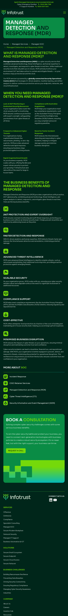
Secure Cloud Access (11, 560)
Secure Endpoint (9, 556)
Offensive (7, 512)
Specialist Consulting (11, 523)
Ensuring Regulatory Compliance (15, 585)
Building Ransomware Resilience (15, 574)
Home (6, 44)
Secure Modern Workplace (13, 531)
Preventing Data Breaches (13, 578)
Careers (6, 607)
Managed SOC (37, 44)
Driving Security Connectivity (14, 582)
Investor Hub (8, 611)
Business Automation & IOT (13, 542)
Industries (7, 593)
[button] (64, 12)
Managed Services (20, 44)
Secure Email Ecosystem (12, 552)
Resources (7, 615)
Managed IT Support (11, 538)
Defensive (7, 516)
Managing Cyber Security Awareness (17, 589)
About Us (6, 604)
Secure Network (9, 564)
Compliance (7, 519)
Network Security (10, 534)
